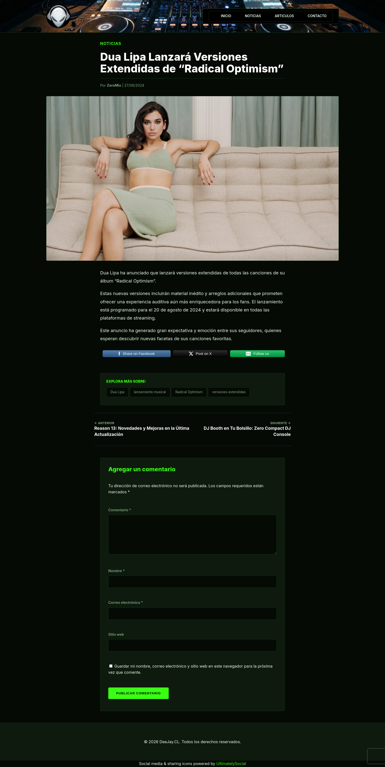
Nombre (116, 571)
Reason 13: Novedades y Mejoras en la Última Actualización (146, 429)
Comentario (119, 510)
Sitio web (116, 634)
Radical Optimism (189, 392)
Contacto (317, 16)
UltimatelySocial (231, 763)
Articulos (284, 16)
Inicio (226, 16)
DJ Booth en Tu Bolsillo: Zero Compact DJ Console (247, 429)
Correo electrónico (125, 602)
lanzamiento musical (150, 392)
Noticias (253, 16)
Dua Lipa (117, 392)
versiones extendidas (229, 392)
